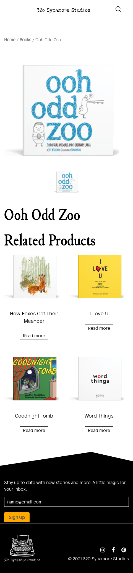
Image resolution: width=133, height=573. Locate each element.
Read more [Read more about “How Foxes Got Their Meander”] (34, 335)
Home (9, 39)
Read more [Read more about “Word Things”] (99, 430)
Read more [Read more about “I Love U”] (99, 328)
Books (25, 39)
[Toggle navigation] (5, 8)
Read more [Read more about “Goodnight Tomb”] (34, 430)
